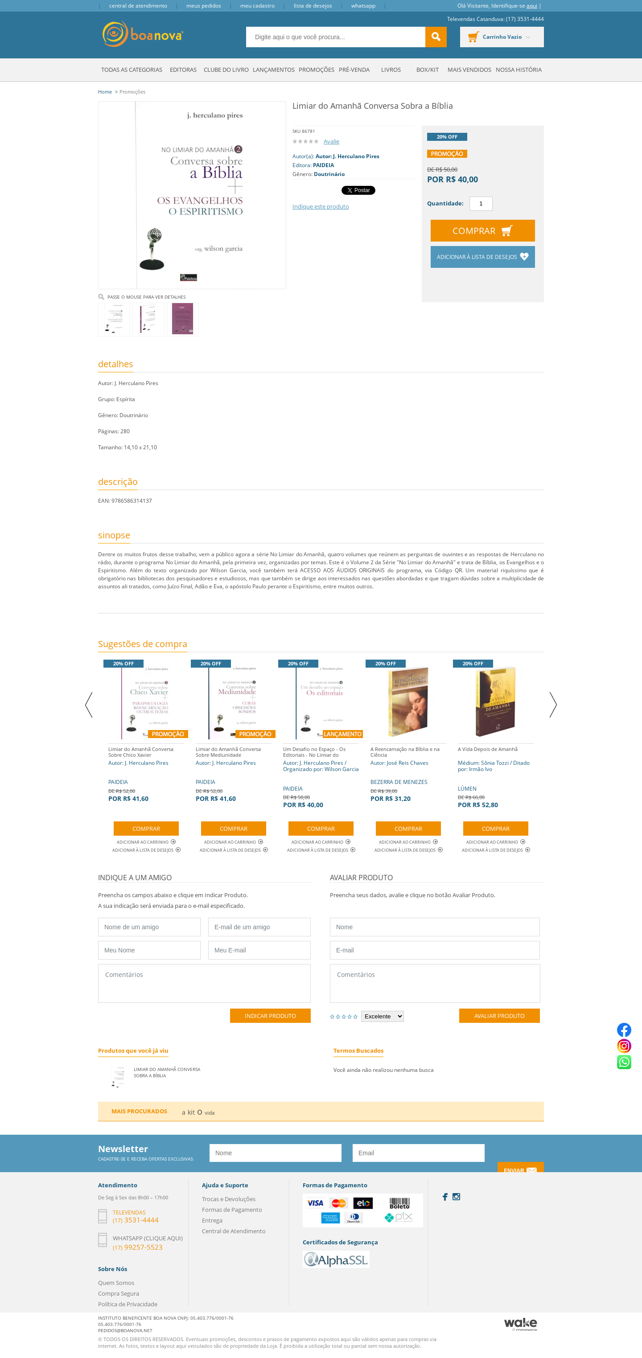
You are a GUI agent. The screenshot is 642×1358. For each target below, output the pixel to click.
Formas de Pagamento (232, 1210)
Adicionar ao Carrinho (146, 842)
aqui (532, 5)
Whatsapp (363, 5)
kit (191, 1112)
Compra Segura (118, 1293)
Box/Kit (427, 70)
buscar (436, 37)
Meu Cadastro (257, 5)
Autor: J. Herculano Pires (347, 156)
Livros (391, 70)
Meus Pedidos (203, 5)
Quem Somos (116, 1283)
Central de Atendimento (138, 5)
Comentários (204, 983)
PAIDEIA (323, 165)
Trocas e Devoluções (228, 1199)
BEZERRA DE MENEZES (408, 773)
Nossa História (519, 70)
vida (210, 1112)
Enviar (514, 1171)
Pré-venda (354, 70)
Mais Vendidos (469, 70)
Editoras (183, 70)
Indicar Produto (270, 1016)
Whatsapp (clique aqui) (148, 1238)
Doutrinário (329, 174)
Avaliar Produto (499, 1016)
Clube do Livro (226, 70)
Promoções (316, 70)
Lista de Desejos (313, 5)
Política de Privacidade (127, 1304)
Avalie (331, 141)
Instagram (456, 1196)
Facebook (445, 1197)
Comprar (474, 231)
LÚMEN (496, 776)
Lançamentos (274, 70)
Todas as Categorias (131, 70)
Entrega (212, 1220)
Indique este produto (320, 206)
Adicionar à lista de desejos (478, 257)
